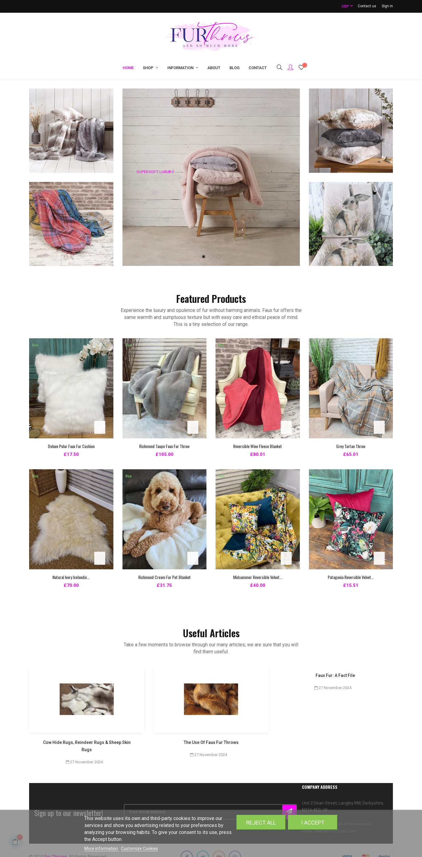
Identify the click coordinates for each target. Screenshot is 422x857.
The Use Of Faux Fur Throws (211, 742)
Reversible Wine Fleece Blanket (257, 446)
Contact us (367, 6)
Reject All (261, 822)
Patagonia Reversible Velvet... (351, 577)
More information (101, 848)
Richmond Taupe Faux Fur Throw (164, 446)
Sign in (387, 6)
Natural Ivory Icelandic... (71, 577)
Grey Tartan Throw (350, 446)
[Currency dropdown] (344, 6)
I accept (312, 822)
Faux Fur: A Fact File (335, 675)
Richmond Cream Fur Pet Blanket (164, 577)
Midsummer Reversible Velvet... (257, 577)
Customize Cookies (139, 848)
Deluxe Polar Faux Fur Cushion (71, 446)
